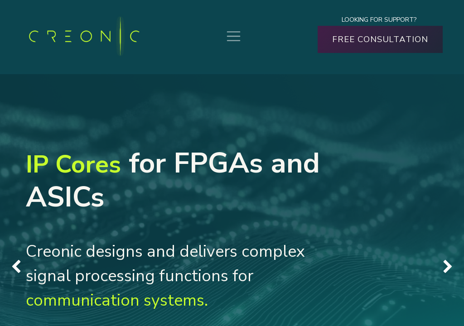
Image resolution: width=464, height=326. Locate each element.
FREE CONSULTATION (380, 39)
